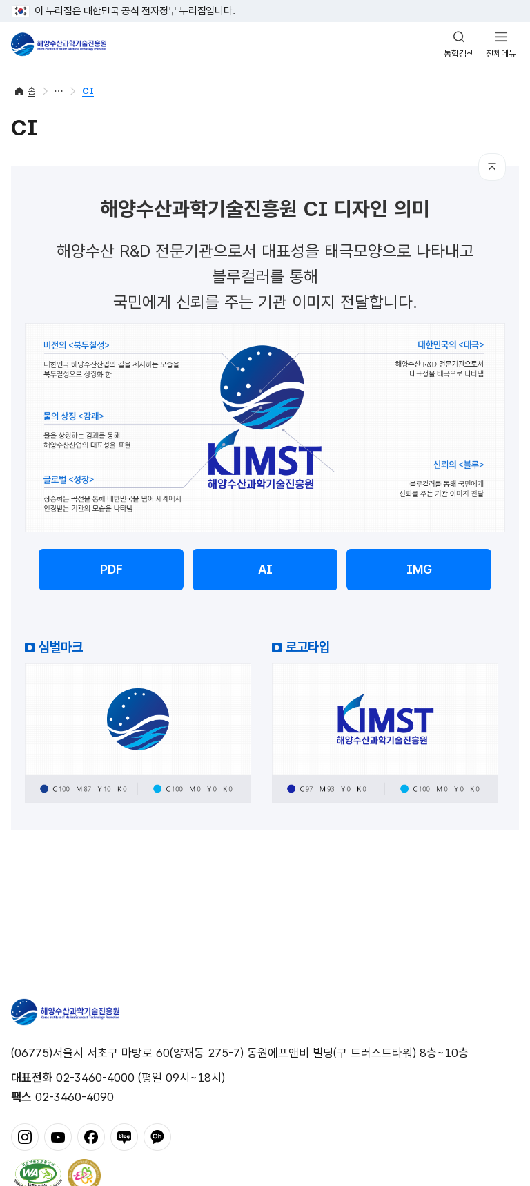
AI (265, 569)
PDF (111, 569)
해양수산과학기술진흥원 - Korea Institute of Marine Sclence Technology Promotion (58, 44)
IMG (419, 569)
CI (88, 91)
